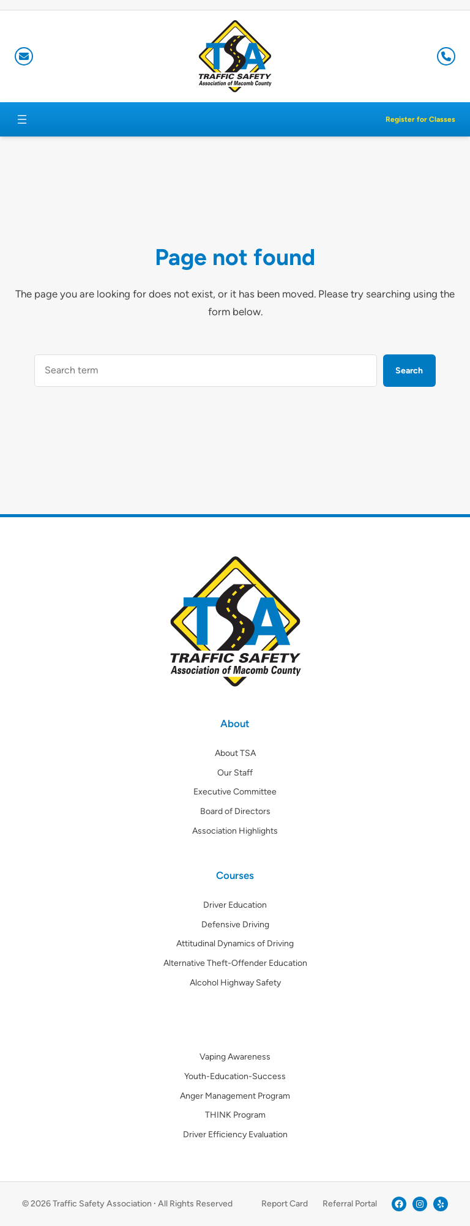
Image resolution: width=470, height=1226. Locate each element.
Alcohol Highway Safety (235, 982)
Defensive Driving (235, 924)
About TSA (235, 753)
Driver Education (235, 905)
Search (409, 370)
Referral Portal (350, 1203)
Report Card (284, 1203)
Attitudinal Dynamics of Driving (235, 943)
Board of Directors (235, 811)
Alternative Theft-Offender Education (235, 963)
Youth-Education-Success (235, 1076)
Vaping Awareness (235, 1057)
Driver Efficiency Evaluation (235, 1134)
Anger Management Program (235, 1096)
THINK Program (235, 1115)
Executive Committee (235, 792)
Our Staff (235, 773)
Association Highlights (235, 831)
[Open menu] (22, 119)
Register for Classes (420, 119)
